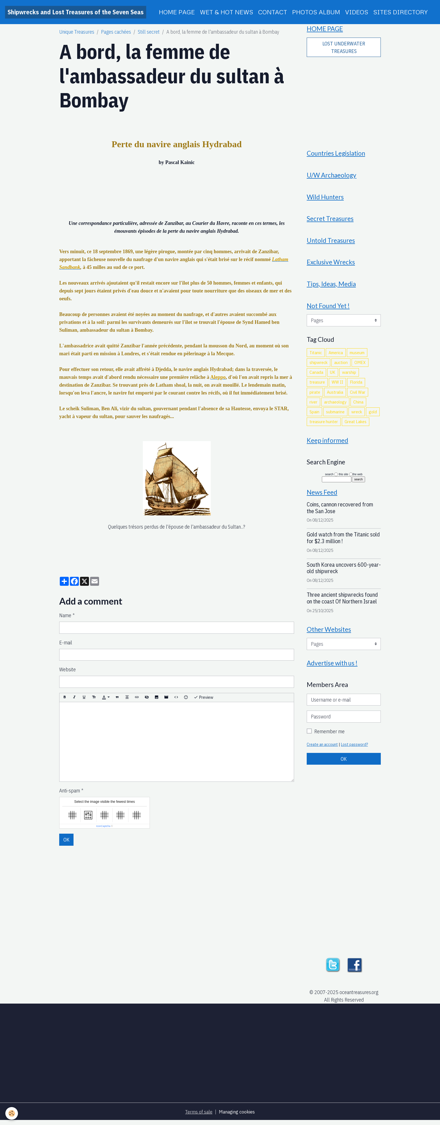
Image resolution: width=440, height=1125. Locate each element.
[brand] (75, 12)
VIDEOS (356, 12)
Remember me (329, 735)
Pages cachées (116, 32)
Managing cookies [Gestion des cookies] (237, 1116)
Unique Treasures (76, 32)
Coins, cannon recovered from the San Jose (340, 511)
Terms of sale (198, 1116)
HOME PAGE (177, 12)
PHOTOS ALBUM (316, 12)
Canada (316, 375)
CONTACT (272, 12)
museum (357, 355)
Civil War (357, 395)
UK (332, 375)
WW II (337, 385)
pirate (315, 395)
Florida (356, 385)
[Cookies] (12, 1113)
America (336, 355)
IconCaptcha (103, 826)
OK (66, 839)
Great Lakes (355, 424)
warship (349, 375)
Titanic (316, 355)
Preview (203, 697)
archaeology (335, 404)
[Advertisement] (344, 99)
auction (341, 365)
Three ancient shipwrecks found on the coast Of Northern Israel (342, 601)
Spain (314, 415)
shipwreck (318, 365)
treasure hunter (324, 424)
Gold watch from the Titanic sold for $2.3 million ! (343, 541)
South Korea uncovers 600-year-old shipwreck (344, 571)
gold (373, 415)
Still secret (149, 32)
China (358, 404)
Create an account (322, 748)
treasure (317, 385)
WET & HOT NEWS (226, 12)
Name (65, 615)
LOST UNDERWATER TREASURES (343, 48)
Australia (335, 395)
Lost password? (354, 748)
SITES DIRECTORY (400, 12)
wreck (356, 415)
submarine (335, 415)
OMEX (360, 365)
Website (67, 669)
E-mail (65, 642)
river (313, 404)
